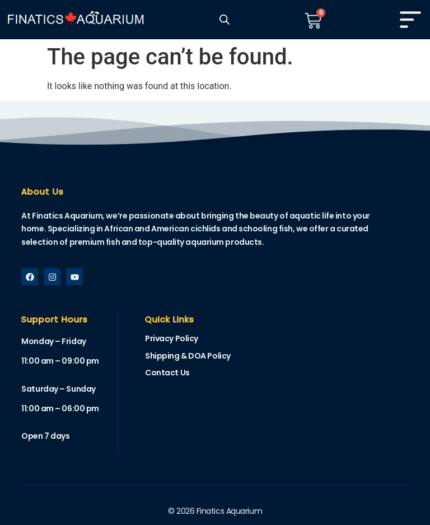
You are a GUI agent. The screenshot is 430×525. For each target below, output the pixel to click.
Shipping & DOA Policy (188, 355)
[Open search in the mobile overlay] (224, 20)
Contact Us (167, 372)
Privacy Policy (171, 338)
